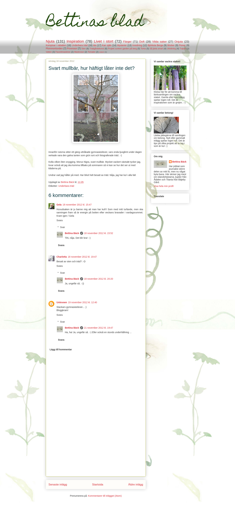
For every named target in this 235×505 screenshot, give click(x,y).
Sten (83, 48)
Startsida (97, 484)
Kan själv (106, 45)
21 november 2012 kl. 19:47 (98, 327)
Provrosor (72, 48)
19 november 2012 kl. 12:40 (82, 302)
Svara (59, 220)
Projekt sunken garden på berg (122, 48)
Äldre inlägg (135, 484)
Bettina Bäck (72, 233)
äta (94, 45)
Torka (143, 48)
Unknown (61, 302)
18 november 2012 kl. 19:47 (82, 256)
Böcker (171, 45)
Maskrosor (79, 52)
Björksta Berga (155, 45)
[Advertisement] (96, 453)
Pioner (182, 45)
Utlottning (171, 48)
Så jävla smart (156, 48)
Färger (127, 41)
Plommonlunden (54, 48)
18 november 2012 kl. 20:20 (98, 278)
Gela (59, 204)
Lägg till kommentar (61, 349)
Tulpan (183, 48)
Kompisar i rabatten (56, 45)
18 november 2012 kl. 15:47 (77, 204)
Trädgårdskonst (97, 48)
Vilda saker (159, 41)
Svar (62, 227)
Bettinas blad (95, 23)
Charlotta (61, 256)
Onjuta (178, 41)
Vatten (49, 52)
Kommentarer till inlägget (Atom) (105, 495)
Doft (142, 41)
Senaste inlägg (57, 484)
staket (101, 52)
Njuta (50, 41)
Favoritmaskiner (63, 52)
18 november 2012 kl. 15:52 (98, 233)
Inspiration (75, 41)
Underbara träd (80, 45)
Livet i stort (103, 41)
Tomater (91, 52)
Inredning (137, 45)
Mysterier (122, 45)
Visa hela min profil (163, 186)
